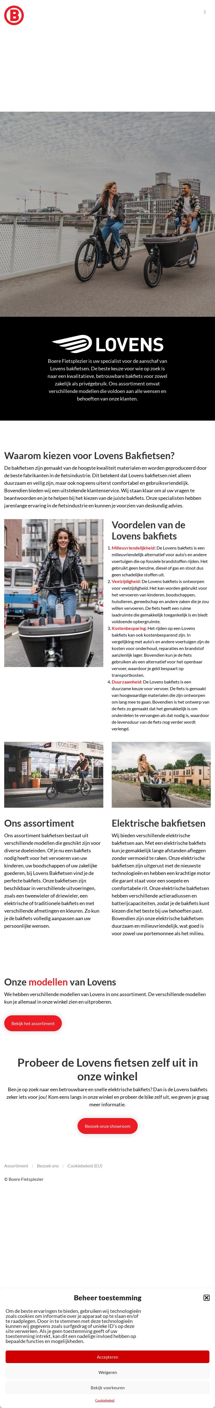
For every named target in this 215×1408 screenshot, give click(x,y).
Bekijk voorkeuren (108, 1387)
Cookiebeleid (104, 1400)
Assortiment (16, 1165)
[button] (206, 1298)
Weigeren (108, 1372)
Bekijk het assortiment (33, 1023)
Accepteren (107, 1356)
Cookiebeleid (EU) (84, 1165)
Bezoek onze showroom (107, 1126)
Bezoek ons (48, 1165)
